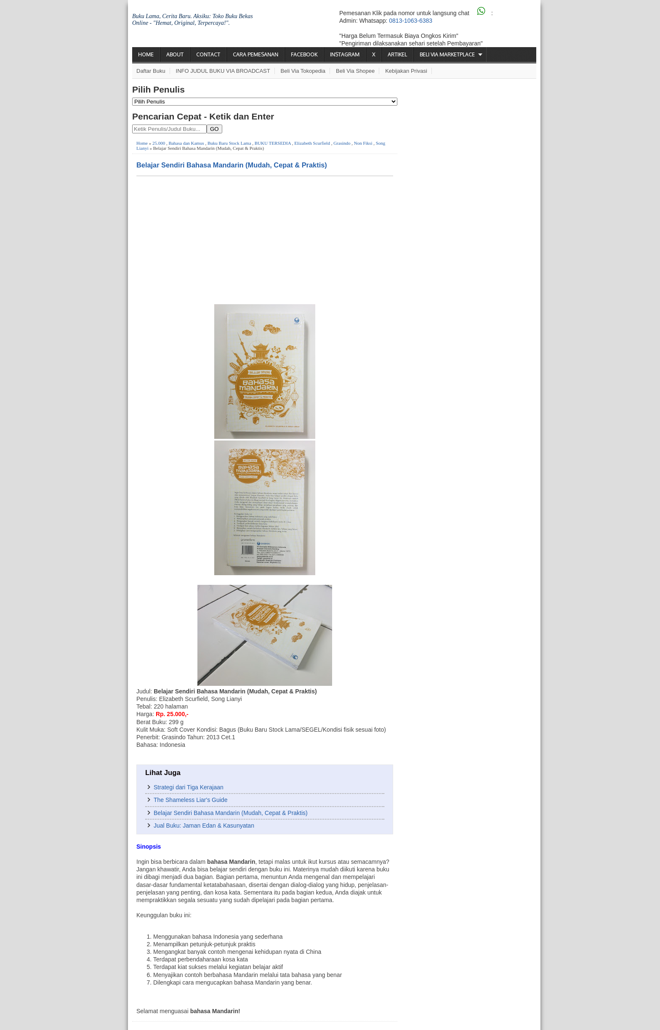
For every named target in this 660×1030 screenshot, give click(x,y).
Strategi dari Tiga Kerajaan (189, 787)
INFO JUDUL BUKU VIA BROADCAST (223, 71)
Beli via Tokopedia (303, 71)
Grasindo (341, 143)
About (175, 54)
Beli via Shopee (355, 71)
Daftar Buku (150, 71)
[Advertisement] (264, 239)
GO (214, 129)
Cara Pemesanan (255, 54)
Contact (208, 54)
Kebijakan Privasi (406, 71)
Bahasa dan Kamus (186, 143)
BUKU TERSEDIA (273, 143)
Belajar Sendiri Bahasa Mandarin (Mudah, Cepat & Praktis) (231, 165)
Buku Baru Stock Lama (229, 143)
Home (146, 54)
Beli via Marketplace (447, 54)
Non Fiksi (363, 143)
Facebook (304, 54)
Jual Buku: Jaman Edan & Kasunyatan (204, 825)
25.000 (158, 143)
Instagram (344, 54)
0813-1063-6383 (410, 20)
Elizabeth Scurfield (312, 143)
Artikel (397, 54)
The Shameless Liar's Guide (190, 799)
